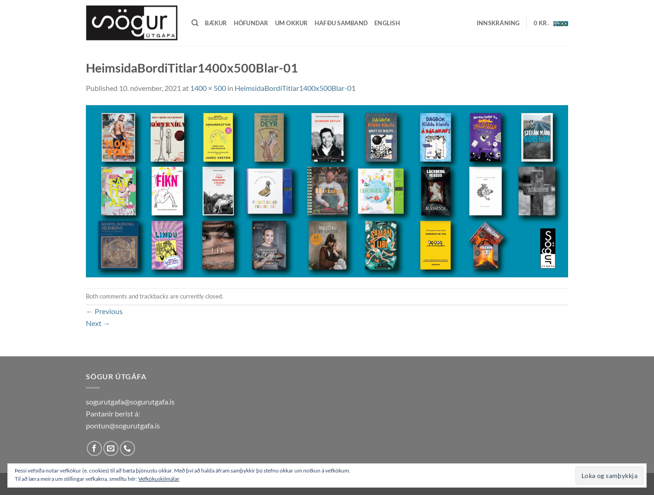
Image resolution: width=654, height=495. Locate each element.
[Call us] (127, 448)
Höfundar (251, 23)
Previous (104, 311)
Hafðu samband (341, 23)
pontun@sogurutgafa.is (123, 425)
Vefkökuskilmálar (159, 478)
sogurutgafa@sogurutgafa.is (130, 401)
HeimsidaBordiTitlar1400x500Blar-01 (295, 88)
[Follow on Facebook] (94, 448)
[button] (498, 23)
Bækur (216, 23)
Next (98, 323)
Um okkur (291, 23)
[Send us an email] (110, 448)
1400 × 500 (208, 88)
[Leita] (195, 23)
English (387, 23)
